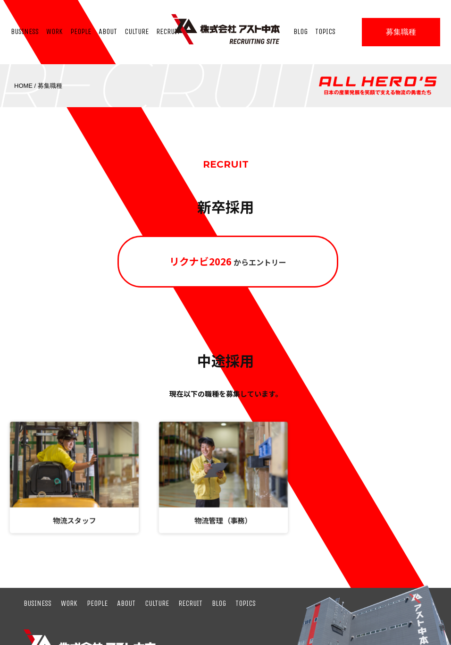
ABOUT (126, 603)
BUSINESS (37, 603)
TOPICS (245, 603)
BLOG (219, 603)
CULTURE (157, 603)
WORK (69, 603)
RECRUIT (190, 603)
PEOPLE (97, 603)
